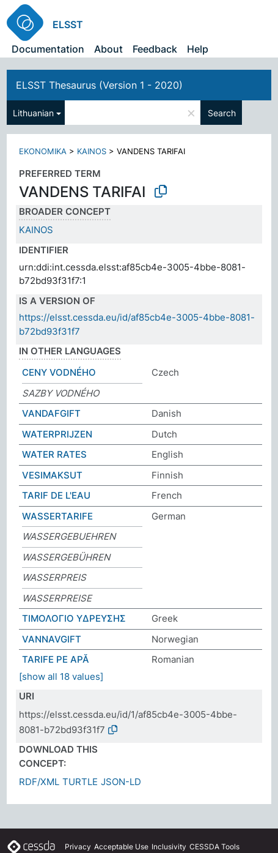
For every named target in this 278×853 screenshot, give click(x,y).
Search (222, 113)
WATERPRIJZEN (57, 434)
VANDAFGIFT (51, 413)
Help (197, 49)
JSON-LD (121, 782)
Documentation (48, 49)
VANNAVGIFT (51, 639)
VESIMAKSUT (52, 475)
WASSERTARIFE (57, 516)
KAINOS (91, 151)
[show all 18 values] (61, 676)
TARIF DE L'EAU (56, 495)
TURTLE (80, 782)
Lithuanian (33, 113)
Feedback (155, 49)
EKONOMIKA (43, 151)
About (108, 49)
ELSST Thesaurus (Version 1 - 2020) (99, 85)
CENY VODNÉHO (59, 372)
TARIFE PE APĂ (55, 659)
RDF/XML (39, 782)
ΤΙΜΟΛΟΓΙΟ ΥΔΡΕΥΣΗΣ (74, 618)
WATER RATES (54, 454)
